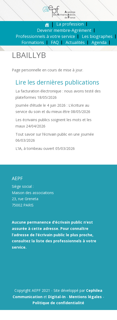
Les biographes (97, 36)
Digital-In (57, 296)
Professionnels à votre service (45, 36)
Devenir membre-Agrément (64, 30)
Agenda (99, 42)
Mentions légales (85, 296)
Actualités (75, 42)
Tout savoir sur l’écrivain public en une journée (54, 134)
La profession (70, 24)
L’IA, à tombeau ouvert (34, 148)
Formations (33, 42)
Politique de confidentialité (58, 302)
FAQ (55, 42)
